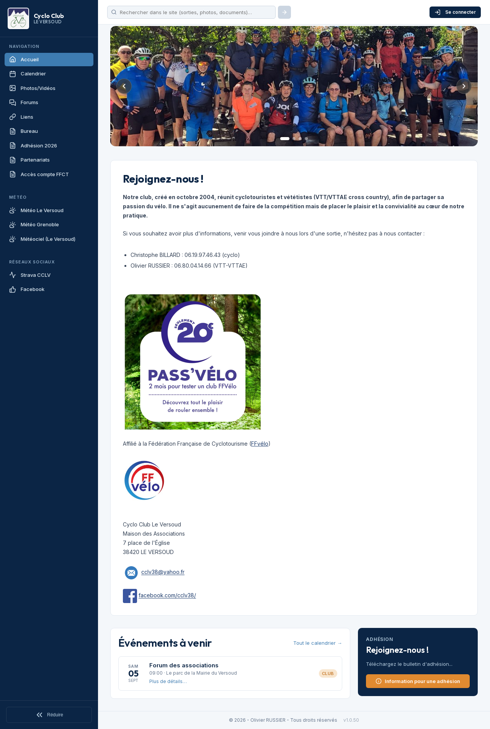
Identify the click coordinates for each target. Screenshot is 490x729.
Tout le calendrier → (317, 643)
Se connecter (455, 12)
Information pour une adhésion (418, 681)
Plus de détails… (168, 681)
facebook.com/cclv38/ (167, 595)
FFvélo (259, 443)
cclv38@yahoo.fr (163, 572)
